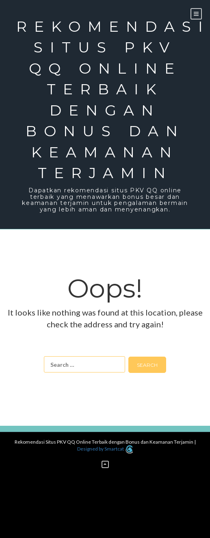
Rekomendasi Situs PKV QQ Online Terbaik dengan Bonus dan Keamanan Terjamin (105, 99)
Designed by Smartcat (105, 449)
